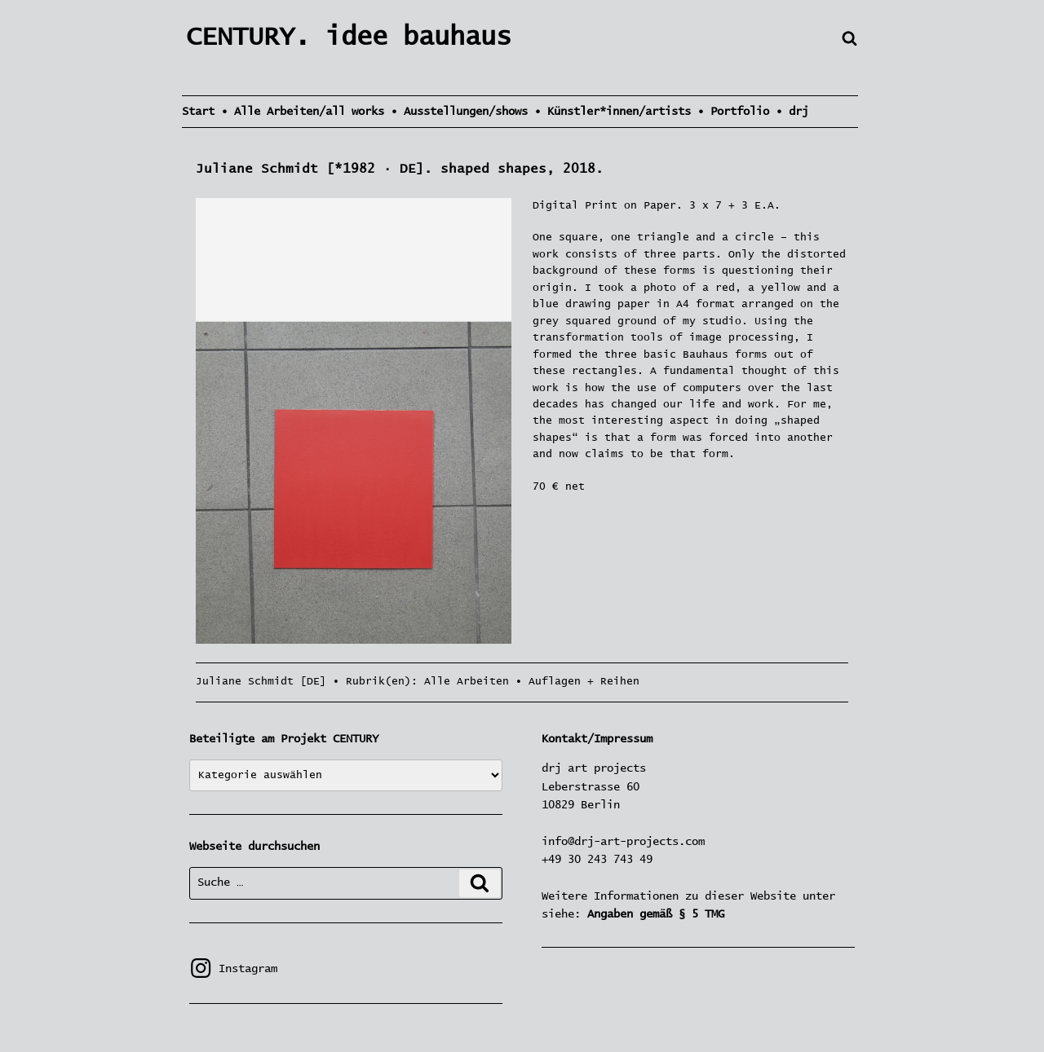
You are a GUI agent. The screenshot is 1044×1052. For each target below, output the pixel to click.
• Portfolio (733, 111)
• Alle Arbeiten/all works (302, 111)
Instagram (233, 969)
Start (198, 111)
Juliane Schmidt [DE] (261, 681)
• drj (792, 111)
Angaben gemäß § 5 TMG (655, 914)
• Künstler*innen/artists (612, 111)
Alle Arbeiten (466, 681)
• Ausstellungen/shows (459, 111)
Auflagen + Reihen (584, 681)
